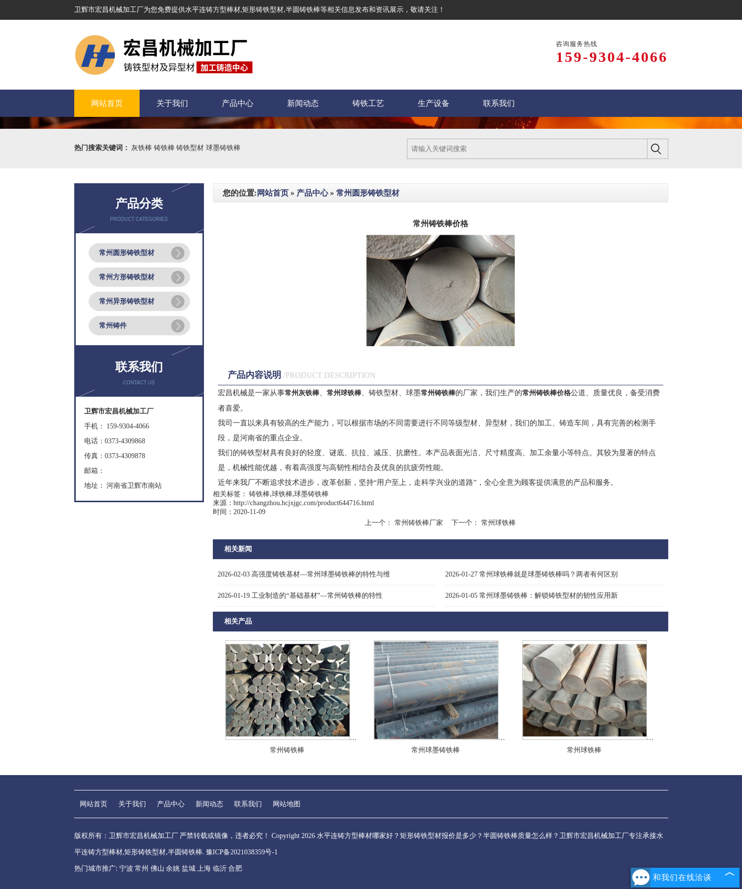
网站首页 (273, 193)
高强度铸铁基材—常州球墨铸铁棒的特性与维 (304, 574)
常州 (141, 868)
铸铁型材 (191, 148)
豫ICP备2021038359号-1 (242, 852)
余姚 (173, 868)
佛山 (157, 868)
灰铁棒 (142, 148)
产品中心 (312, 193)
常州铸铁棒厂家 (419, 522)
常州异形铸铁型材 (126, 301)
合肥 (235, 868)
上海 (204, 868)
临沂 (220, 868)
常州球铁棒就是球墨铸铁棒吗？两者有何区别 (531, 574)
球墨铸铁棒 (223, 148)
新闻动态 (209, 804)
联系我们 (248, 804)
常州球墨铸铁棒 (435, 750)
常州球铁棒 (497, 522)
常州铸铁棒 (287, 750)
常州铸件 (113, 325)
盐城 (189, 868)
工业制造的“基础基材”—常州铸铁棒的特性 (300, 595)
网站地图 (286, 804)
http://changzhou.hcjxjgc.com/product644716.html (304, 503)
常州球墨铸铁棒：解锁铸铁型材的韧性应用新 (531, 595)
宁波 (126, 868)
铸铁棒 (165, 148)
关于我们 (132, 804)
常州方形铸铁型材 (126, 277)
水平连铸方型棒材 (213, 9)
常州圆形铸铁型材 (126, 253)
